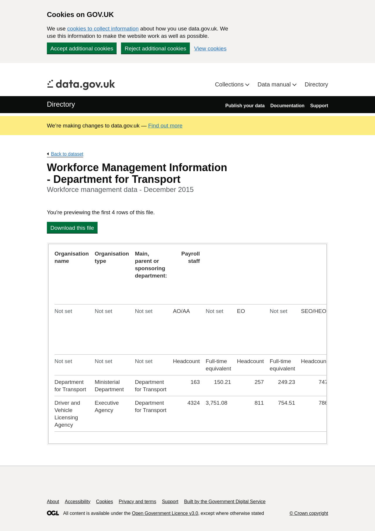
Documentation (287, 105)
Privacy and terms (137, 501)
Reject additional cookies (155, 48)
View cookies (210, 48)
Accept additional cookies (81, 48)
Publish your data (245, 105)
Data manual (275, 84)
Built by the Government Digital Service (224, 501)
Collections (230, 84)
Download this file (72, 228)
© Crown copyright (308, 513)
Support (319, 105)
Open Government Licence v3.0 (165, 513)
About (53, 501)
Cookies (104, 501)
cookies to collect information (103, 28)
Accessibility (77, 501)
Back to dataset (67, 154)
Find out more (165, 125)
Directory (316, 84)
